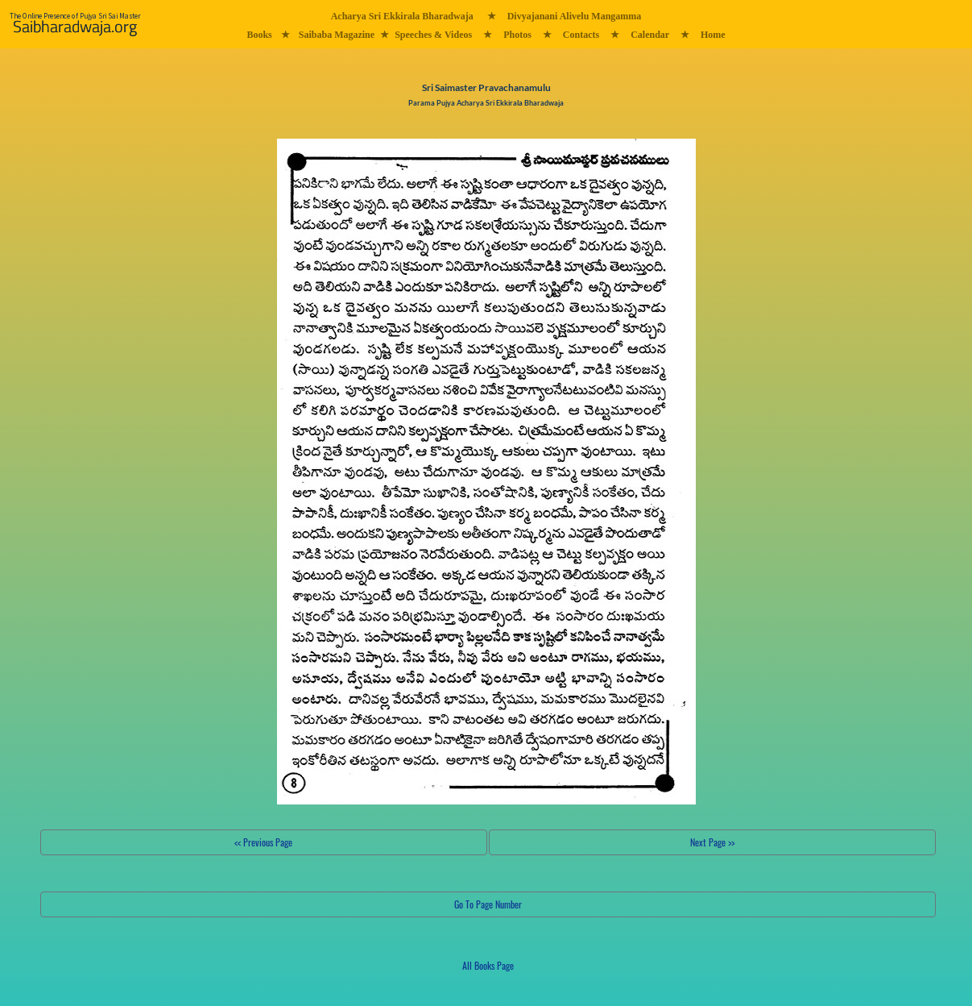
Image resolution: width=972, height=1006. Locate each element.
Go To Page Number (488, 904)
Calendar (650, 34)
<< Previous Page (263, 842)
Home (713, 34)
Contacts (581, 34)
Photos (517, 34)
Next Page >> (712, 842)
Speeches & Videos (433, 34)
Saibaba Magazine (336, 34)
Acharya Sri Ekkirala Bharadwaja (402, 16)
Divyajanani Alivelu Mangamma (574, 16)
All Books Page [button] (488, 965)
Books (258, 34)
